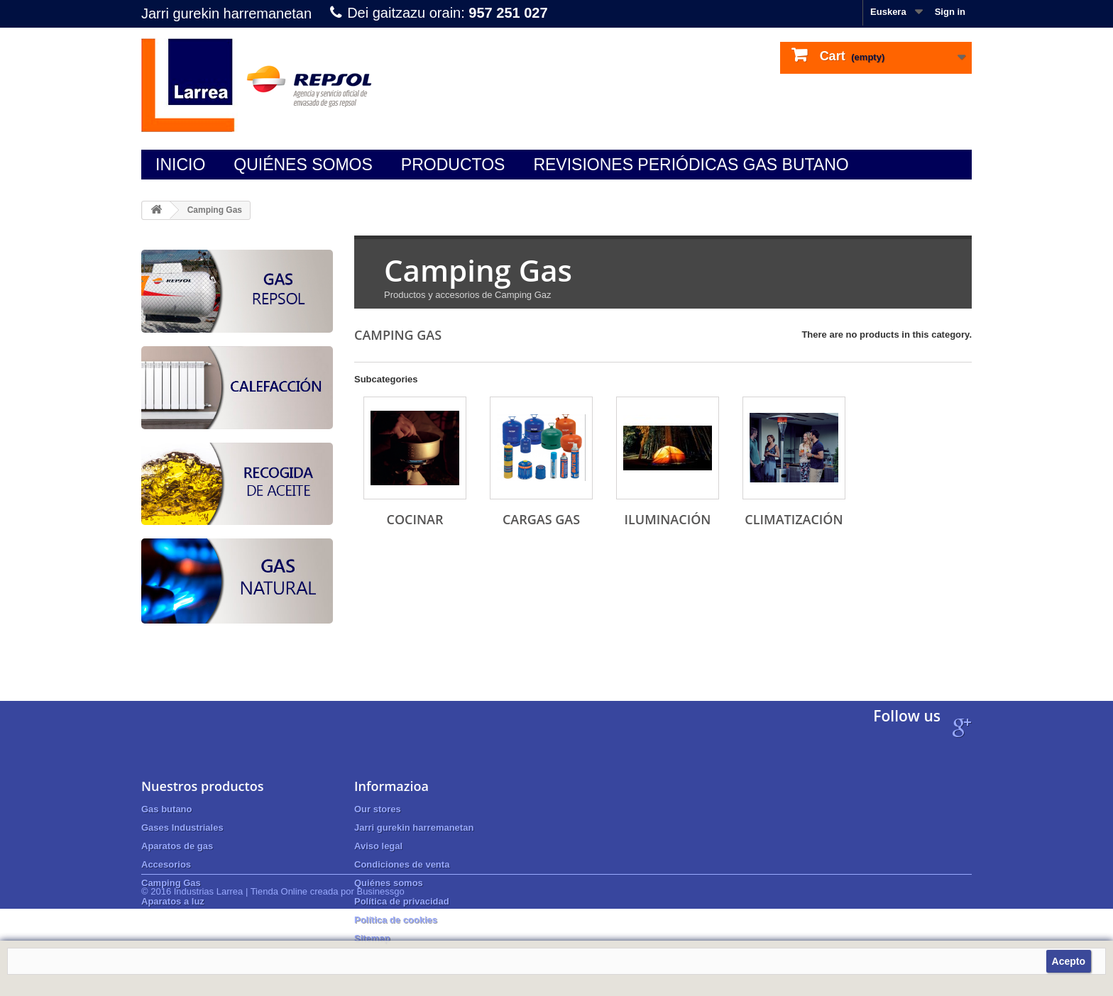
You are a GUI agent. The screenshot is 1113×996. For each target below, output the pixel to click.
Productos (453, 164)
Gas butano (166, 809)
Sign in (950, 11)
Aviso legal (378, 846)
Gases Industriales (182, 827)
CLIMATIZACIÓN (794, 519)
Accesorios (166, 864)
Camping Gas (171, 883)
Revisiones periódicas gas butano (690, 164)
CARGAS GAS (541, 519)
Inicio (180, 164)
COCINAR (415, 519)
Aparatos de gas (177, 846)
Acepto (1068, 961)
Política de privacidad (401, 901)
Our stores (377, 809)
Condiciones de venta (401, 864)
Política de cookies (395, 919)
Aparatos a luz (172, 901)
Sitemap (372, 938)
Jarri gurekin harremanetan (226, 13)
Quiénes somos (303, 164)
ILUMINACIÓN (668, 519)
